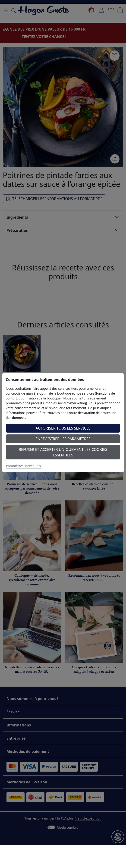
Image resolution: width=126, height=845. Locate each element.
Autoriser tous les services (63, 428)
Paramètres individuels (23, 466)
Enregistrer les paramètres (62, 438)
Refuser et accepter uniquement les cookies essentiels (63, 452)
